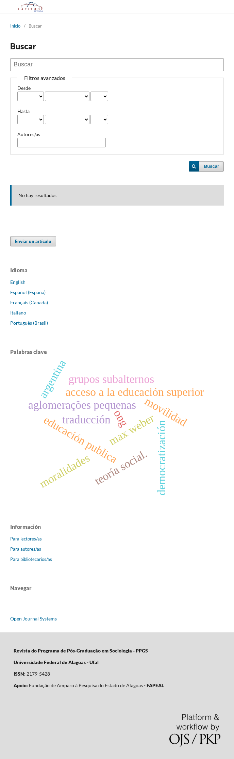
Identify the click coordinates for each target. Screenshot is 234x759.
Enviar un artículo (33, 241)
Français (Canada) (29, 302)
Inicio (15, 26)
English (18, 282)
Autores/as (28, 134)
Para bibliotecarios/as (31, 559)
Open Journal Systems (33, 618)
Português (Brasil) (29, 323)
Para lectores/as (26, 539)
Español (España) (28, 292)
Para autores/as (25, 549)
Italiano (18, 313)
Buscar (211, 166)
